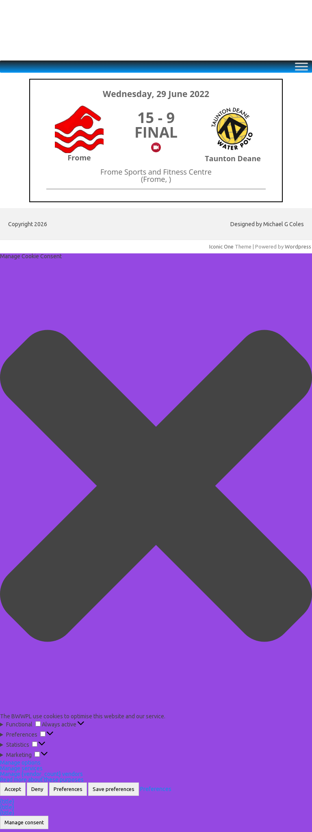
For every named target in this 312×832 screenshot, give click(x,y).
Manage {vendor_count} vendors (41, 774)
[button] (156, 486)
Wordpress (298, 246)
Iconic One (221, 246)
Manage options (20, 762)
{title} (7, 801)
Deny (37, 789)
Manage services (21, 768)
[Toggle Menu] (301, 67)
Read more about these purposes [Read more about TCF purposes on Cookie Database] (42, 779)
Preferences (68, 789)
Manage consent (24, 822)
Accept (12, 789)
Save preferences (113, 789)
